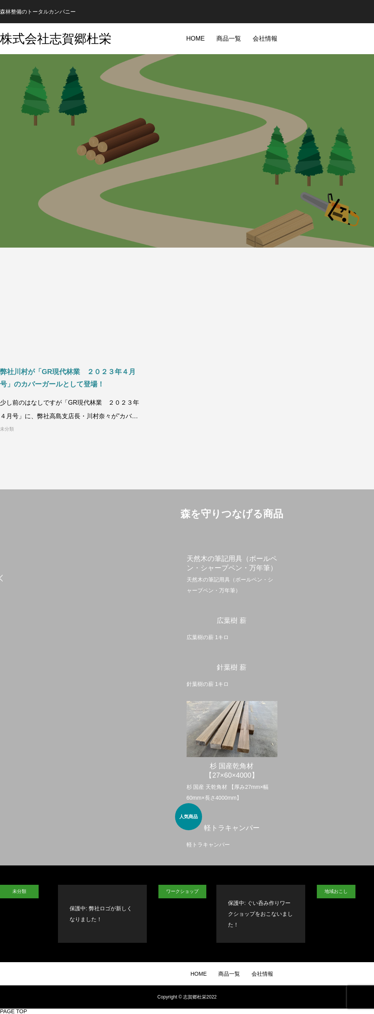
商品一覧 (228, 38)
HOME (195, 38)
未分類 (7, 429)
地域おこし (336, 891)
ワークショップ (182, 891)
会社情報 (265, 38)
